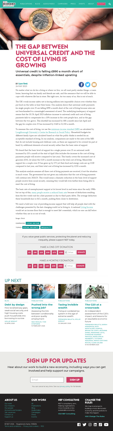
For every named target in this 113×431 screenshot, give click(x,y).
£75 (54, 252)
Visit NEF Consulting (66, 414)
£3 (30, 266)
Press (73, 4)
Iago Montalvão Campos (93, 327)
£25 (41, 252)
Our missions (10, 406)
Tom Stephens (38, 323)
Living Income (87, 207)
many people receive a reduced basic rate (49, 193)
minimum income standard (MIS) (65, 129)
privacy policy (65, 386)
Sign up (75, 379)
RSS (42, 426)
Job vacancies (10, 412)
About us (11, 399)
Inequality (46, 227)
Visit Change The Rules (95, 416)
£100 (61, 252)
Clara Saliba (97, 343)
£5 (29, 252)
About (91, 4)
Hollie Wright (11, 321)
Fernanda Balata (66, 319)
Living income (33, 223)
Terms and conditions (13, 426)
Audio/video (49, 4)
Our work (8, 404)
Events (82, 4)
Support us (9, 417)
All (32, 404)
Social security (30, 227)
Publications (26, 4)
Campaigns (63, 4)
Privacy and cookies (31, 426)
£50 (47, 252)
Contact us (9, 415)
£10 (35, 252)
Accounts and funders (13, 410)
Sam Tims (23, 84)
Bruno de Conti (92, 330)
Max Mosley (36, 322)
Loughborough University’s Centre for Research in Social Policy (43, 132)
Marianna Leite (97, 332)
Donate (101, 4)
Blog (37, 4)
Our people (9, 408)
